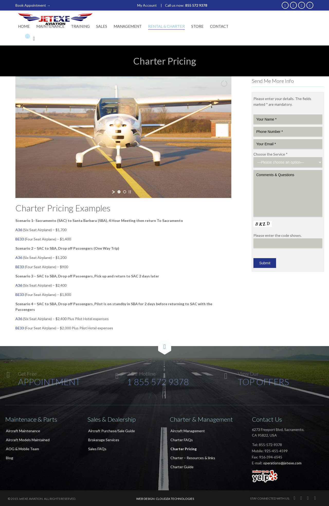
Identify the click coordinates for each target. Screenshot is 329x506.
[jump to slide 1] (119, 191)
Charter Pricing (183, 449)
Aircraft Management (187, 431)
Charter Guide (182, 467)
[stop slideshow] (130, 191)
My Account (147, 5)
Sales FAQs (97, 449)
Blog (9, 458)
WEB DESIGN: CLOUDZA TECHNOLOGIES (165, 499)
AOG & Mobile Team (22, 449)
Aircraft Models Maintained (28, 440)
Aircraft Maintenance (23, 431)
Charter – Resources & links (192, 458)
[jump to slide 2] (124, 191)
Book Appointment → (32, 5)
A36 (18, 230)
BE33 (19, 239)
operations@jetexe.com (282, 463)
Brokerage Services (103, 440)
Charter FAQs (181, 440)
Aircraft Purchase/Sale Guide (111, 431)
